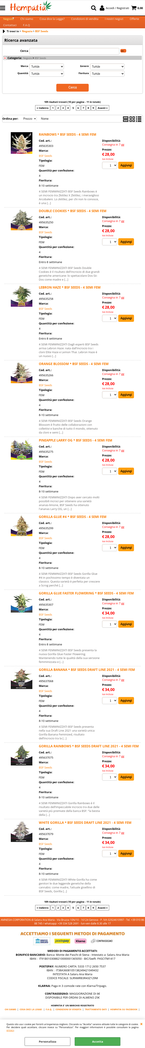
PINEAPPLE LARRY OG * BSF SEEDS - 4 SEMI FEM (75, 449)
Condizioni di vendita (85, 21)
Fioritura (84, 82)
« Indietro (43, 116)
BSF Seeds (40, 67)
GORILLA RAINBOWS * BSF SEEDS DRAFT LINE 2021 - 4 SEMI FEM (89, 755)
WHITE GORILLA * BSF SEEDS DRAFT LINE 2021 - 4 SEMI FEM (85, 831)
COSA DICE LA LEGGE (31, 1017)
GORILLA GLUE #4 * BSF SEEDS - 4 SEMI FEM (72, 525)
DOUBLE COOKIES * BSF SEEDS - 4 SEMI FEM (72, 219)
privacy (10, 1030)
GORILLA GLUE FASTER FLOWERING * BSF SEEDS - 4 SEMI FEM (86, 602)
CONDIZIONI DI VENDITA (68, 1017)
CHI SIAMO (10, 1017)
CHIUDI (141, 1024)
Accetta (97, 1041)
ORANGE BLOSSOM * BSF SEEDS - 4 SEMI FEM (74, 372)
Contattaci (10, 32)
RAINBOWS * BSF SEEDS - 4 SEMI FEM (67, 143)
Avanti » (103, 116)
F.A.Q (26, 32)
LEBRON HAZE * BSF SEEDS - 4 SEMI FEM (70, 296)
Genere (84, 75)
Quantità (22, 82)
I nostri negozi (114, 21)
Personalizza (47, 1041)
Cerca (24, 60)
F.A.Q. (49, 1017)
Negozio (8, 21)
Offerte (134, 21)
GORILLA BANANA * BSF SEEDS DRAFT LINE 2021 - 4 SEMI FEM (87, 678)
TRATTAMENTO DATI (96, 1017)
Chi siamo (26, 21)
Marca (24, 75)
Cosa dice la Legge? (52, 21)
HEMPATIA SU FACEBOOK (123, 1017)
